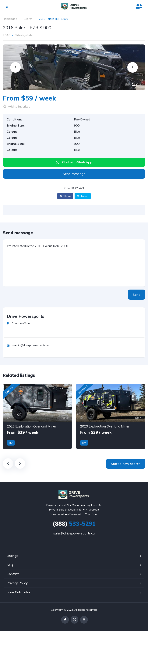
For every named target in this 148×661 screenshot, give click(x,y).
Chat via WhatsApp (77, 162)
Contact (13, 574)
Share (65, 196)
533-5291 (74, 523)
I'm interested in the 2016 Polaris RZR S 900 (74, 263)
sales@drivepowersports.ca (74, 533)
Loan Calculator (18, 592)
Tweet (82, 196)
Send (136, 295)
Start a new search (125, 464)
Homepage (10, 19)
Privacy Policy (17, 583)
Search (28, 19)
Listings (12, 556)
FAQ (10, 565)
